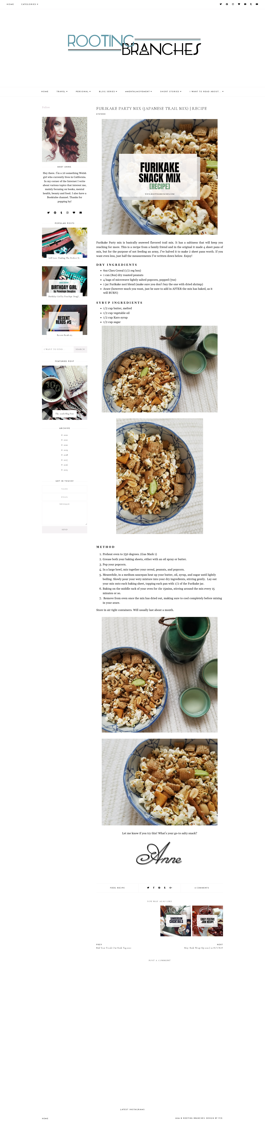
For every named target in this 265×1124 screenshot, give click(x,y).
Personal (82, 92)
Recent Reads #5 (64, 335)
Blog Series (107, 92)
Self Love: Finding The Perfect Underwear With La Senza (66, 258)
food (113, 888)
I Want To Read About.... (206, 92)
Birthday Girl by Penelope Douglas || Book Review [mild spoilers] (66, 296)
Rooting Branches (194, 1118)
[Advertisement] (159, 1074)
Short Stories (169, 92)
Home (10, 4)
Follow (46, 107)
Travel (61, 92)
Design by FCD (214, 1118)
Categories (28, 4)
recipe (121, 888)
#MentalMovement (137, 92)
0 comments (202, 888)
